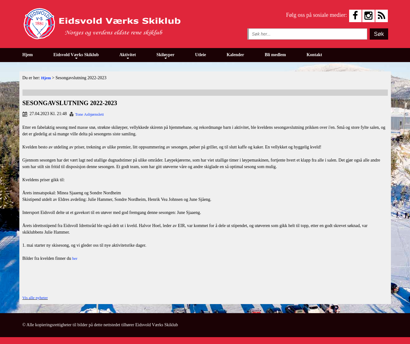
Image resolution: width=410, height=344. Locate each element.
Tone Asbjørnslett (89, 114)
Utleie (200, 54)
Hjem (27, 54)
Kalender (235, 54)
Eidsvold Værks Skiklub (76, 54)
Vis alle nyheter (35, 297)
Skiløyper (165, 54)
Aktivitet (127, 54)
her (74, 258)
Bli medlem (275, 54)
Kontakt (314, 54)
